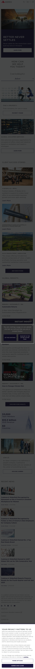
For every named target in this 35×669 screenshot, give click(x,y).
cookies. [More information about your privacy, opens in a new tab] (26, 659)
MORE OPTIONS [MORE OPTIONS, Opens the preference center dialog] (17, 663)
